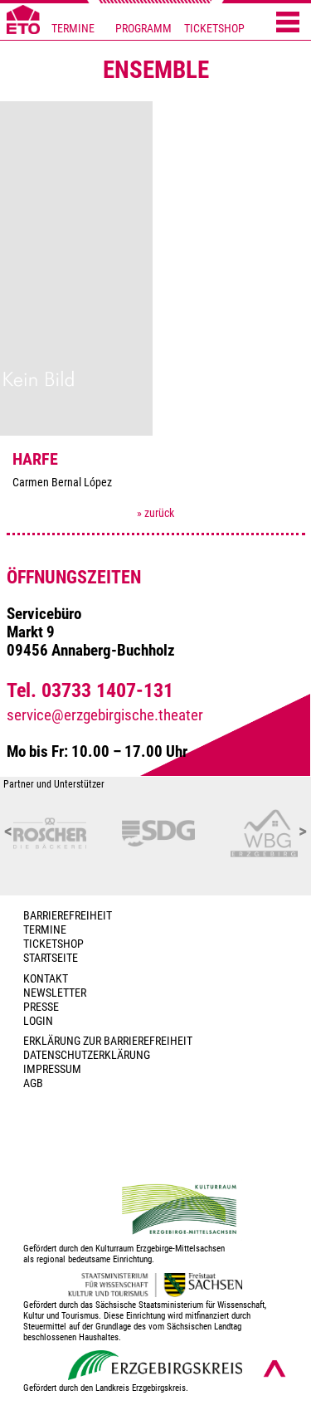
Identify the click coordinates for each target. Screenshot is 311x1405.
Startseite (50, 958)
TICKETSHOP (214, 29)
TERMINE (73, 29)
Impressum (52, 1069)
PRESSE (41, 1007)
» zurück (155, 513)
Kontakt (45, 979)
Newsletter (54, 993)
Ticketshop (53, 944)
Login (38, 1021)
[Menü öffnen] (287, 23)
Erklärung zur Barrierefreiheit (107, 1041)
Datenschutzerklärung (86, 1055)
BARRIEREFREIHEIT (67, 916)
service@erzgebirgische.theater (105, 715)
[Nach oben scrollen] (274, 1368)
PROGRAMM (143, 29)
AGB (33, 1083)
